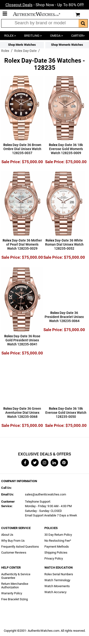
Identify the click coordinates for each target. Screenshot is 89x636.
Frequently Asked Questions (20, 546)
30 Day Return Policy (58, 534)
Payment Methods (56, 546)
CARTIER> (78, 35)
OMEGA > (56, 35)
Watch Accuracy (55, 592)
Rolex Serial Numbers (58, 574)
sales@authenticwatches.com (45, 494)
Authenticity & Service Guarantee (15, 576)
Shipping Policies (55, 552)
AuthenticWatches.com (40, 14)
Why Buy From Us (13, 540)
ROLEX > (10, 35)
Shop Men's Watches (22, 44)
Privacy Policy (53, 558)
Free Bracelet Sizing (14, 599)
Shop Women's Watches (67, 44)
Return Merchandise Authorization (14, 585)
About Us (7, 534)
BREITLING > (33, 35)
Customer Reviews (13, 552)
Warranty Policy (11, 593)
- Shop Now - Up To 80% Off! (44, 4)
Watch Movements (57, 586)
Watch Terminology (57, 580)
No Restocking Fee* (57, 540)
